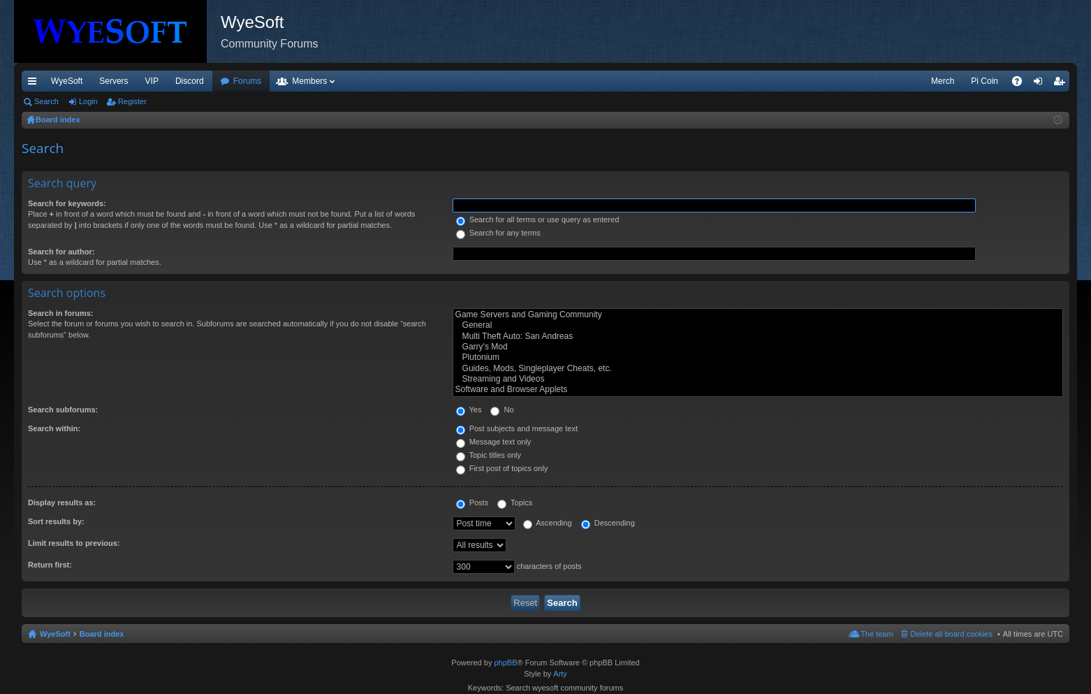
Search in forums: (61, 313)
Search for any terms (498, 233)
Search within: (54, 428)
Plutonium (758, 357)
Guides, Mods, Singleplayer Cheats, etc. (758, 368)
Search (46, 101)
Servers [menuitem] (113, 81)
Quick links (35, 84)
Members (309, 81)
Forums (247, 81)
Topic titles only (488, 455)
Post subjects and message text (517, 428)
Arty (560, 674)
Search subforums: (63, 409)
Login (88, 101)
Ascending (547, 523)
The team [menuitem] (877, 634)
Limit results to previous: (73, 543)
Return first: (50, 565)
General (758, 325)
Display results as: (62, 502)
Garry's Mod (758, 347)
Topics (514, 502)
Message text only (494, 442)
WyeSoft (66, 81)
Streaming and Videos (758, 379)
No (501, 409)
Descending (608, 523)
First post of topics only (502, 468)
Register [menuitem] (1062, 84)
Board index (102, 634)
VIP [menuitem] (152, 81)
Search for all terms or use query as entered (538, 219)
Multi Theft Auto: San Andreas (758, 336)
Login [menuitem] (1041, 84)
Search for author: (61, 251)
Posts (472, 502)
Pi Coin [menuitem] (984, 81)
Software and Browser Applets (758, 389)
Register (132, 101)
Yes (469, 409)
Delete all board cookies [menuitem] (952, 634)
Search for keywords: (67, 203)
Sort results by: (56, 521)
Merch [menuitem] (942, 81)
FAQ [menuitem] (1021, 84)
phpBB (505, 662)
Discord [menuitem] (189, 81)
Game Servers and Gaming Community (758, 315)
